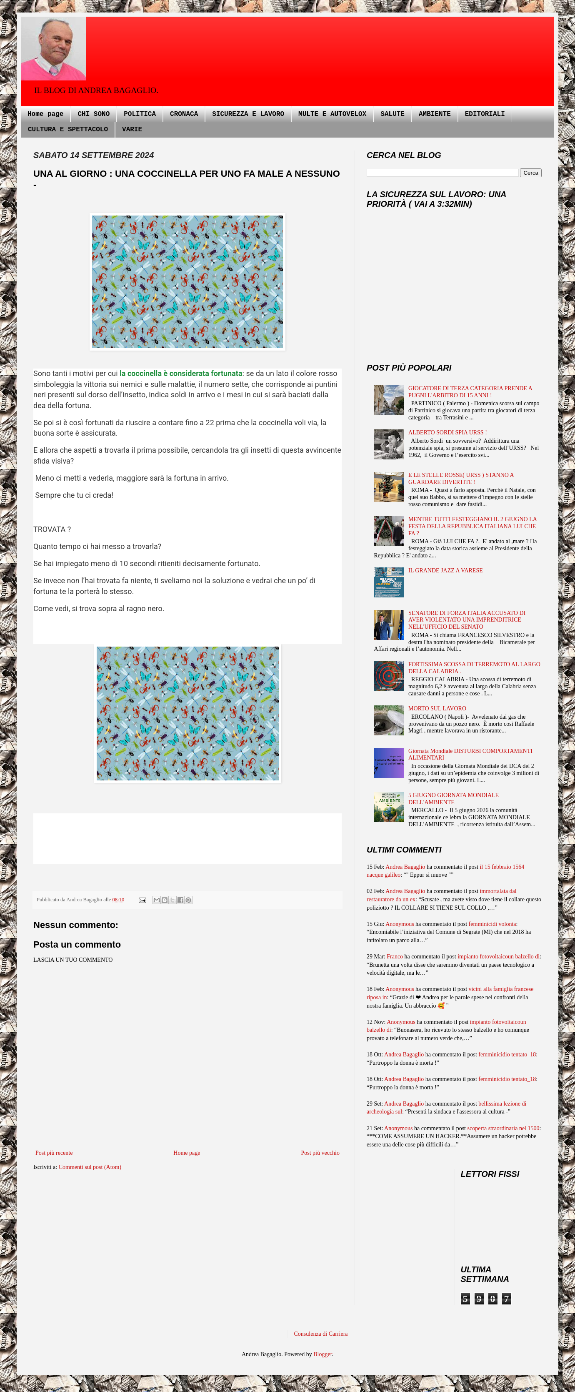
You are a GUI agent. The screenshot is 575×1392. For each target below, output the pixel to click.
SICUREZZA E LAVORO (248, 114)
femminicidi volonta (492, 924)
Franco (395, 956)
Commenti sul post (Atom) (90, 1167)
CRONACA (184, 114)
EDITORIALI (485, 114)
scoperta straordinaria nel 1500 (504, 1128)
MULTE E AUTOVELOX (332, 114)
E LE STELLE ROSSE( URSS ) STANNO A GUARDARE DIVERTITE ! (461, 478)
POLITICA (140, 114)
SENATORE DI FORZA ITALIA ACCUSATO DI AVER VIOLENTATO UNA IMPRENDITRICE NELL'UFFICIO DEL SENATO (466, 620)
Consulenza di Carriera (321, 1334)
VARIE (132, 129)
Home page (45, 114)
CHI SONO (94, 114)
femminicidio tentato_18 (507, 1054)
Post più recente (53, 1153)
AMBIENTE (435, 114)
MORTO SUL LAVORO (437, 708)
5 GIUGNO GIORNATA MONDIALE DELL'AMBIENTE (453, 798)
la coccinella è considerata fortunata (181, 373)
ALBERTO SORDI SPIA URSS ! (447, 432)
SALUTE (392, 114)
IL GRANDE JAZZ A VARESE (445, 570)
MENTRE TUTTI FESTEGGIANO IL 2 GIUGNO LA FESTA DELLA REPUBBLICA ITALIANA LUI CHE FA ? (472, 526)
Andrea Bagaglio (405, 867)
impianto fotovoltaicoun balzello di (499, 956)
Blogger (322, 1354)
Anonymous (399, 924)
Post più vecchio (320, 1153)
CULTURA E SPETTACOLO (68, 129)
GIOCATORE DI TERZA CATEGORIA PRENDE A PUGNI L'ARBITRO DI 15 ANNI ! (470, 392)
